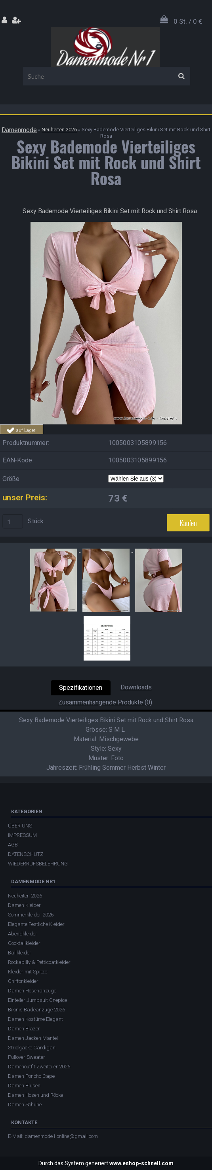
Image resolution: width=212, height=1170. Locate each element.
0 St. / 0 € (188, 21)
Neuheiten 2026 (59, 130)
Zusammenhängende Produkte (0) (105, 702)
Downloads (136, 687)
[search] (181, 76)
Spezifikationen (80, 687)
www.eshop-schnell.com (141, 1163)
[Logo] (105, 47)
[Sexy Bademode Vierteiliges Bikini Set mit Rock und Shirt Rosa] (106, 225)
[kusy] (12, 521)
